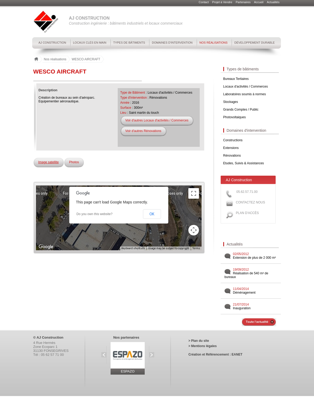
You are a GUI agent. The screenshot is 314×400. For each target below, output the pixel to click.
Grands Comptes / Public (240, 109)
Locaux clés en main (89, 42)
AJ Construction (52, 42)
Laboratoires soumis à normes (244, 94)
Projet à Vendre (222, 2)
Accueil (259, 2)
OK (151, 214)
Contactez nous (250, 202)
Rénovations (232, 155)
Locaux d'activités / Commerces (245, 86)
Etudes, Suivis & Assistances (243, 163)
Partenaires (243, 2)
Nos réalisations (213, 42)
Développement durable (254, 42)
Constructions (233, 140)
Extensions (231, 148)
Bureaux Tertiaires (236, 79)
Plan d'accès (247, 213)
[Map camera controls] (193, 230)
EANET (237, 354)
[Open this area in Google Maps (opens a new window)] (46, 246)
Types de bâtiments (129, 42)
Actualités (273, 2)
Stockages (230, 102)
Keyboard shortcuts (133, 248)
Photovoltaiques (234, 117)
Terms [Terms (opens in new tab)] (196, 248)
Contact (204, 2)
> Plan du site (198, 341)
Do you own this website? (94, 214)
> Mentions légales (202, 346)
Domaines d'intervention (172, 42)
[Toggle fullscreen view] (193, 193)
